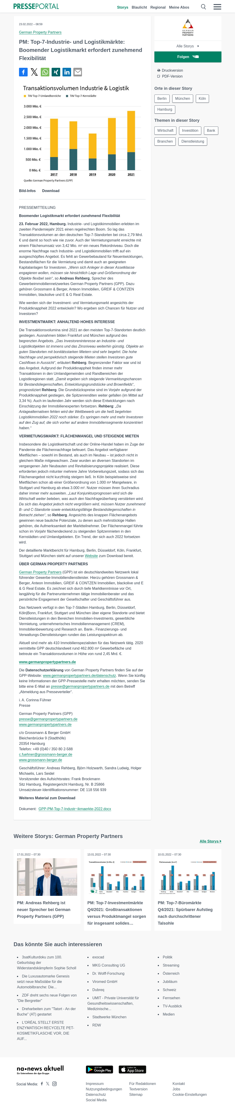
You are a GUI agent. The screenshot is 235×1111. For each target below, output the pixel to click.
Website (91, 556)
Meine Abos (179, 7)
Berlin (162, 98)
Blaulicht (139, 7)
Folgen (187, 57)
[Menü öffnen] (217, 7)
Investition (190, 130)
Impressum (95, 1084)
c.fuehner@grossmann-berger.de (45, 754)
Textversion (138, 1089)
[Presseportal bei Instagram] (53, 1083)
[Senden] (77, 72)
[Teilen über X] (34, 72)
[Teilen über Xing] (56, 72)
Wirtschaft (165, 130)
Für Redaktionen (142, 1084)
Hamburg (164, 109)
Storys (122, 7)
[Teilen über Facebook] (23, 72)
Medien (169, 1014)
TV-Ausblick (172, 1006)
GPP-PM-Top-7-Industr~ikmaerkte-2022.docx (74, 809)
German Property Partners (40, 32)
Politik (168, 957)
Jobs (176, 1089)
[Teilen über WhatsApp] (45, 72)
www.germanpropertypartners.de (47, 662)
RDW (96, 1025)
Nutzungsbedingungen (104, 1089)
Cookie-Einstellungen (190, 1094)
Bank (211, 130)
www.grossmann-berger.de (40, 760)
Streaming (171, 965)
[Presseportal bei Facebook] (40, 1084)
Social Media (96, 1100)
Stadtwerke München (109, 1017)
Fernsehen (171, 998)
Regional (158, 7)
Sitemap (136, 1094)
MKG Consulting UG (108, 965)
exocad (98, 957)
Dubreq (98, 990)
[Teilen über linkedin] (66, 72)
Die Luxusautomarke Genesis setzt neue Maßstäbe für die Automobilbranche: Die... (43, 981)
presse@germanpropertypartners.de (80, 686)
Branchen (165, 141)
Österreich (171, 973)
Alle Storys (187, 46)
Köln (202, 98)
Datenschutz (96, 1094)
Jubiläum (170, 982)
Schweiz (169, 990)
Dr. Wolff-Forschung (108, 973)
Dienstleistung (192, 141)
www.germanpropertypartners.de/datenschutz (79, 675)
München (182, 98)
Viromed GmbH (104, 982)
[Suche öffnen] (203, 7)
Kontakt (179, 1084)
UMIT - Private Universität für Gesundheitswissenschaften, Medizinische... (113, 1003)
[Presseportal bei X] (46, 1084)
